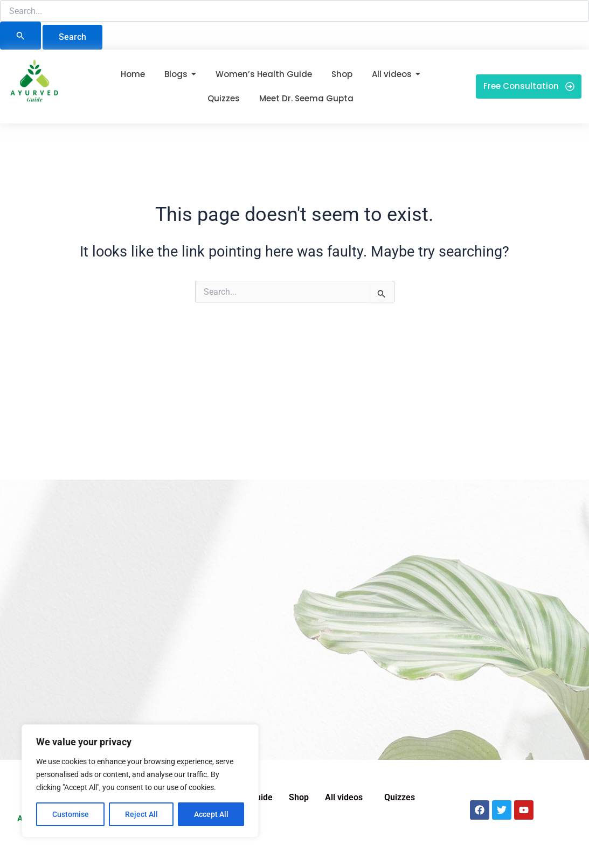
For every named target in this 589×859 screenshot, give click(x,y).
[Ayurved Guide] (34, 84)
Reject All (141, 814)
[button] (346, 797)
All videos (344, 797)
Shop (299, 797)
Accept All (211, 814)
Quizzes (399, 797)
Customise (70, 814)
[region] (140, 780)
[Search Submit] (20, 36)
